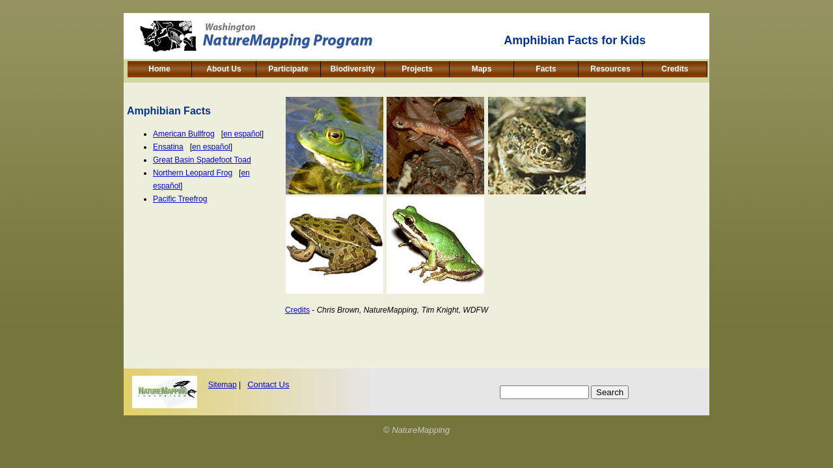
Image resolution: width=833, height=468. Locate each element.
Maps (482, 68)
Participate (288, 68)
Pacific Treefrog (180, 198)
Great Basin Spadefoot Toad (202, 159)
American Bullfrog (184, 133)
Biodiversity (353, 68)
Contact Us (268, 384)
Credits (674, 68)
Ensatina (168, 146)
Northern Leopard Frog (192, 172)
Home (159, 68)
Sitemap (222, 384)
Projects (417, 68)
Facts (546, 68)
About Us (223, 68)
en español (242, 133)
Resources (610, 68)
